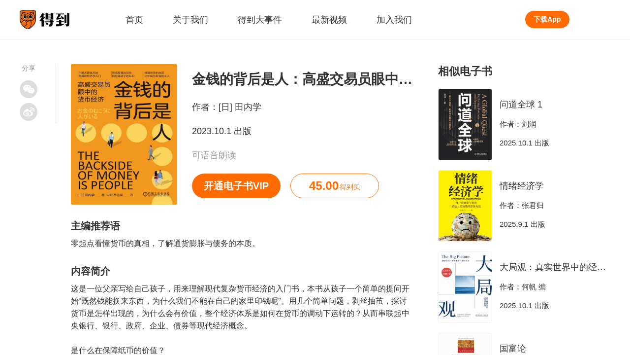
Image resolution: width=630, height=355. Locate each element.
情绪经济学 (522, 186)
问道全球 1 (521, 104)
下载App (547, 19)
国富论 (513, 349)
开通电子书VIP (236, 185)
